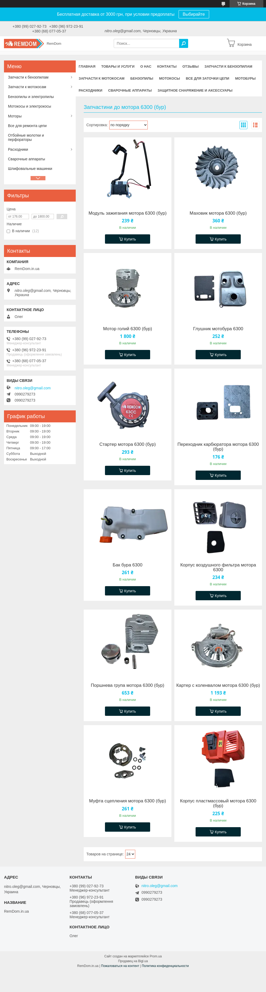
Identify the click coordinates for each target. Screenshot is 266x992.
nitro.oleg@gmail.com (33, 388)
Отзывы (190, 66)
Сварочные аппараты (130, 90)
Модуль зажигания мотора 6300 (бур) (127, 213)
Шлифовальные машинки (30, 168)
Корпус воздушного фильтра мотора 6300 (218, 567)
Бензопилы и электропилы (31, 97)
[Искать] (183, 43)
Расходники (90, 90)
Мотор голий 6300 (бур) (127, 328)
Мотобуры (245, 78)
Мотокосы (169, 78)
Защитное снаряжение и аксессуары (195, 90)
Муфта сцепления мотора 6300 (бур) (127, 801)
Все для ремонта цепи (27, 126)
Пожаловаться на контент (120, 966)
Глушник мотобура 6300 (218, 328)
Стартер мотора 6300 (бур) (127, 444)
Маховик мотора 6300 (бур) (218, 213)
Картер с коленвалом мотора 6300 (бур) (218, 685)
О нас (145, 66)
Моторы (15, 116)
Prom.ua (156, 956)
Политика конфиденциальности (165, 966)
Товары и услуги (117, 66)
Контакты (167, 66)
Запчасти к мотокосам (101, 78)
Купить (130, 239)
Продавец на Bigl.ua (133, 961)
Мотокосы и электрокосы (29, 106)
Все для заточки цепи (207, 78)
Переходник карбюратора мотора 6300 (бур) (218, 447)
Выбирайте (194, 14)
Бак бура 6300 (127, 565)
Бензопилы (141, 78)
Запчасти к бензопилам (228, 66)
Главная (87, 66)
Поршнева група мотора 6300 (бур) (127, 685)
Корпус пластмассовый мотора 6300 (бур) (218, 803)
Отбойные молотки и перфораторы (26, 137)
